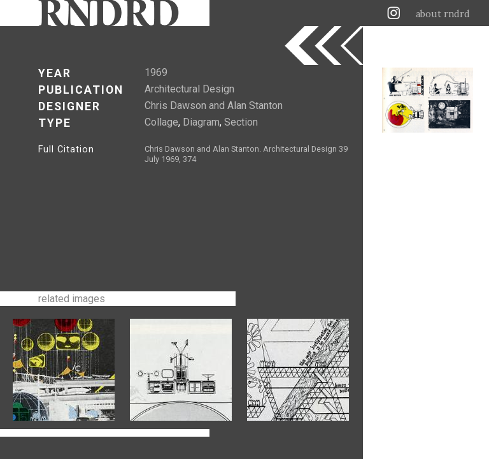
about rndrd (443, 14)
